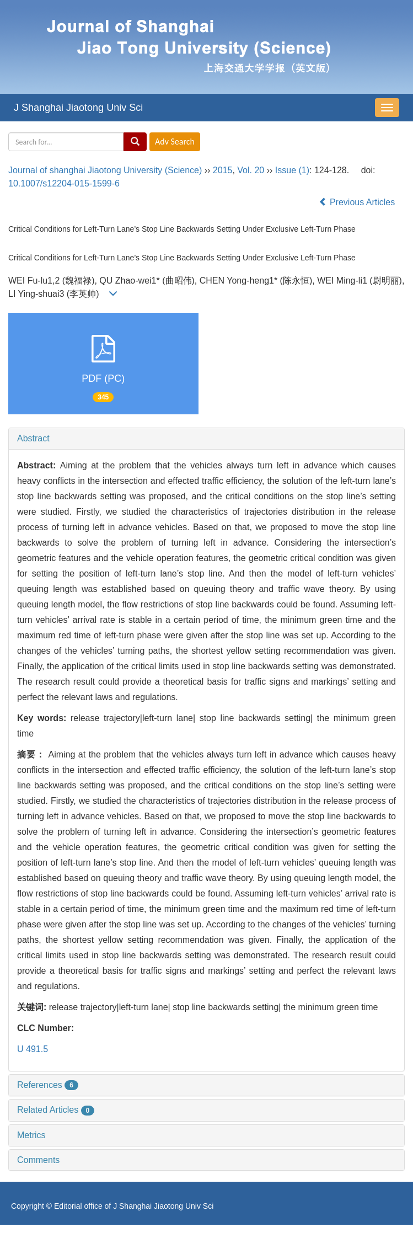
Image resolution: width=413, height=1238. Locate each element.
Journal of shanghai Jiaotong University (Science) (105, 170)
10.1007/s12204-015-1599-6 (64, 183)
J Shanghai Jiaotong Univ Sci (78, 107)
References (47, 1085)
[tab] (206, 438)
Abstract (33, 438)
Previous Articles (358, 202)
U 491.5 (32, 1049)
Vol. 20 (250, 170)
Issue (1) (292, 170)
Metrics (31, 1135)
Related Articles (55, 1109)
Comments (38, 1160)
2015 (223, 170)
